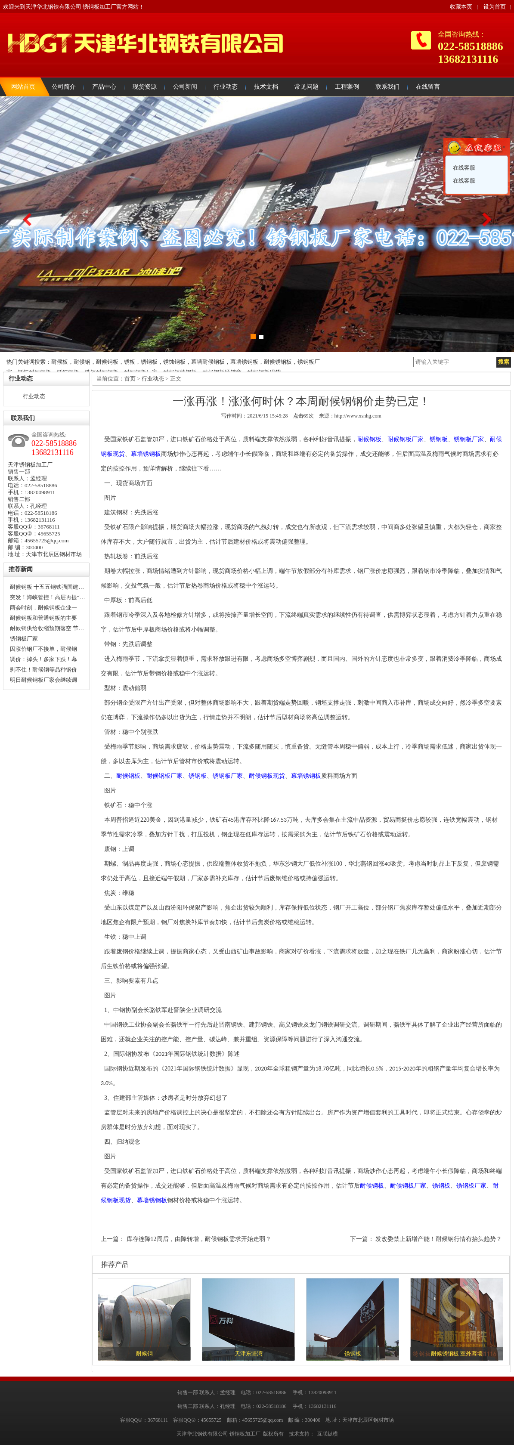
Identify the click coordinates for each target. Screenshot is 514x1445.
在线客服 (463, 167)
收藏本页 (461, 6)
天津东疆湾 (249, 1353)
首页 (130, 378)
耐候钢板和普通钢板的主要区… (43, 619)
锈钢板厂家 (24, 638)
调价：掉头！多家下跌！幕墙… (43, 660)
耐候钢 (144, 1353)
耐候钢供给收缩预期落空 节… (47, 628)
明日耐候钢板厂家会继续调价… (43, 681)
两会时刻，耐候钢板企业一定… (43, 608)
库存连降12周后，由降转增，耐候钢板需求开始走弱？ (199, 1239)
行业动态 (34, 396)
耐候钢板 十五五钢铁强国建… (47, 587)
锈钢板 (352, 1353)
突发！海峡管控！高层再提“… (47, 597)
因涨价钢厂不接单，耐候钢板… (43, 650)
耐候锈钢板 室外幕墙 (457, 1353)
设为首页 (494, 6)
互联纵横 (327, 1434)
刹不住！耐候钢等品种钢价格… (43, 670)
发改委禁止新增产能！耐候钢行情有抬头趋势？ (438, 1239)
